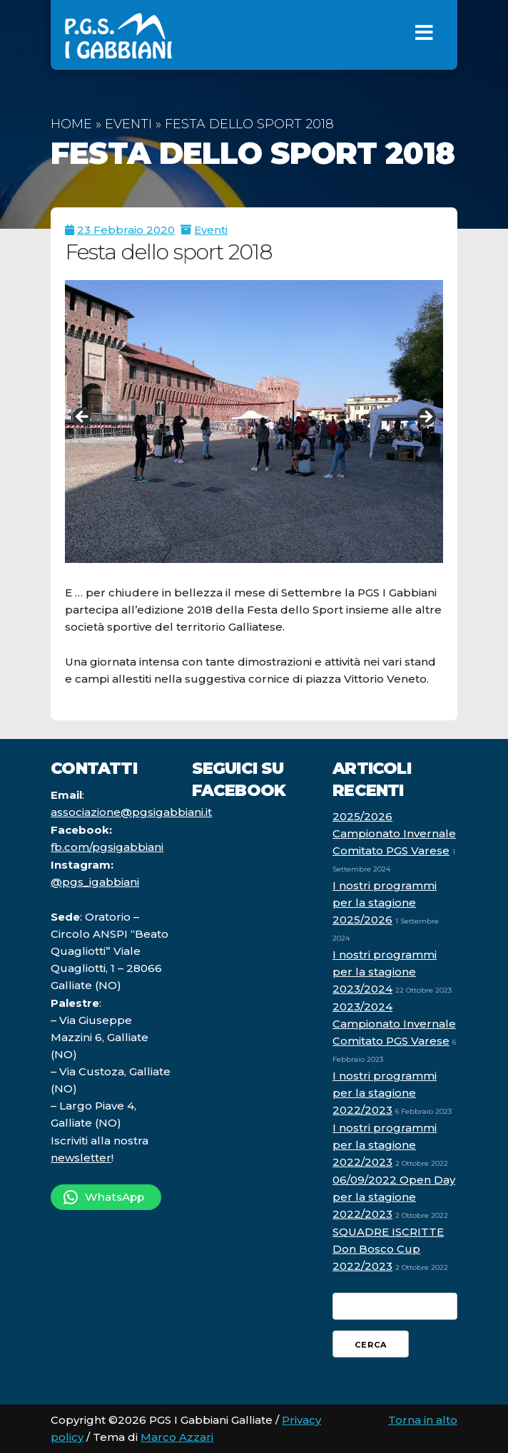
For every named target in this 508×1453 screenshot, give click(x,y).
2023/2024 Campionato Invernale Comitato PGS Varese (394, 1024)
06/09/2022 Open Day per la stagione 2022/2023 (393, 1197)
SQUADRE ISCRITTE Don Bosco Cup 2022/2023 (388, 1249)
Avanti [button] (425, 417)
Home (71, 124)
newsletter (81, 1157)
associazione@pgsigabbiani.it (131, 812)
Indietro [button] (82, 417)
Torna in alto (422, 1420)
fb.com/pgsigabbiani (107, 847)
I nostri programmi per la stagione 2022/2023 (384, 1093)
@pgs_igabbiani (95, 882)
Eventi (128, 124)
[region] (254, 421)
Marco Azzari (177, 1437)
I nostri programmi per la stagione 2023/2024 (384, 972)
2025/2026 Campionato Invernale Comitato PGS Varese (394, 833)
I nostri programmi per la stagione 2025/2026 (384, 902)
